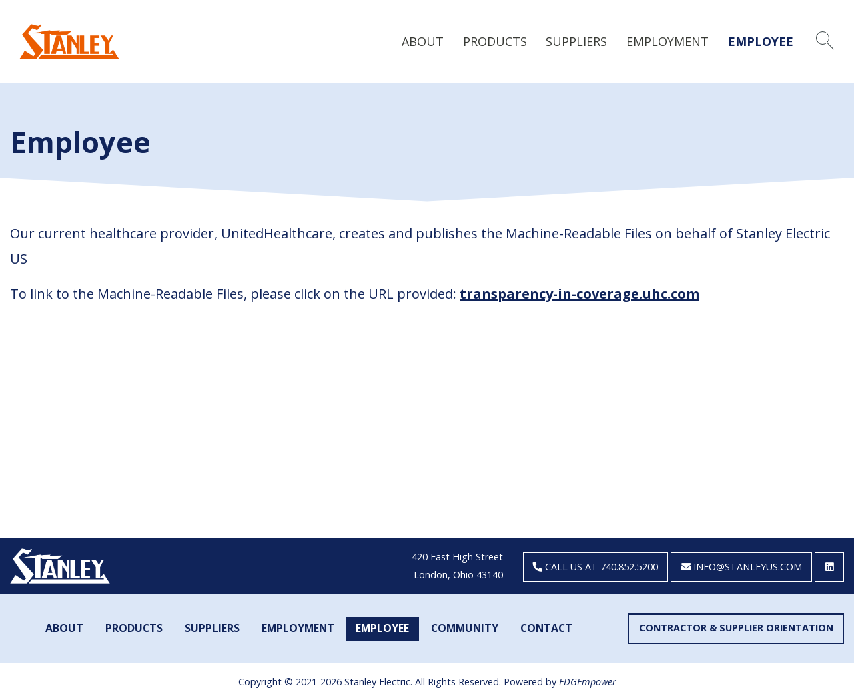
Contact (546, 628)
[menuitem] (423, 41)
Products (495, 41)
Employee (760, 41)
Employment (667, 41)
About (423, 41)
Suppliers (576, 41)
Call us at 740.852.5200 (595, 566)
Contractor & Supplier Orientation (736, 627)
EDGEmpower (587, 681)
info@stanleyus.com (741, 566)
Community (464, 628)
